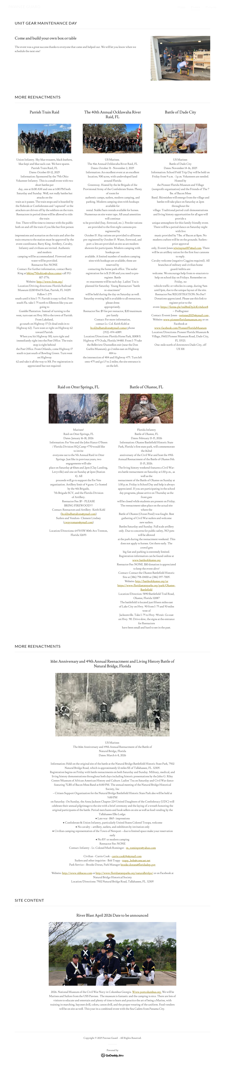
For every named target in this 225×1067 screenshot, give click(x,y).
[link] (24, 7)
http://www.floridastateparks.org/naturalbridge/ (124, 873)
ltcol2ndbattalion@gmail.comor (108, 328)
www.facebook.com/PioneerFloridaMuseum (180, 328)
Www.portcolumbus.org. (147, 992)
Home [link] (181, 7)
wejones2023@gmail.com (193, 315)
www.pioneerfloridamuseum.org (182, 319)
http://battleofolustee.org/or (151, 581)
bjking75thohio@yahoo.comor (44, 273)
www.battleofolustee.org (146, 560)
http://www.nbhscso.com (77, 873)
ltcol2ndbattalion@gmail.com (79, 514)
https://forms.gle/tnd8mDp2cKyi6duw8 (184, 307)
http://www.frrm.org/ (50, 281)
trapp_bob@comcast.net (136, 860)
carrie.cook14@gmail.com (127, 856)
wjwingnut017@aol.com (187, 248)
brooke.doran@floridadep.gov (138, 864)
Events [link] (195, 7)
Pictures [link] (211, 7)
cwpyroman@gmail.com (78, 522)
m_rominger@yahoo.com (141, 848)
